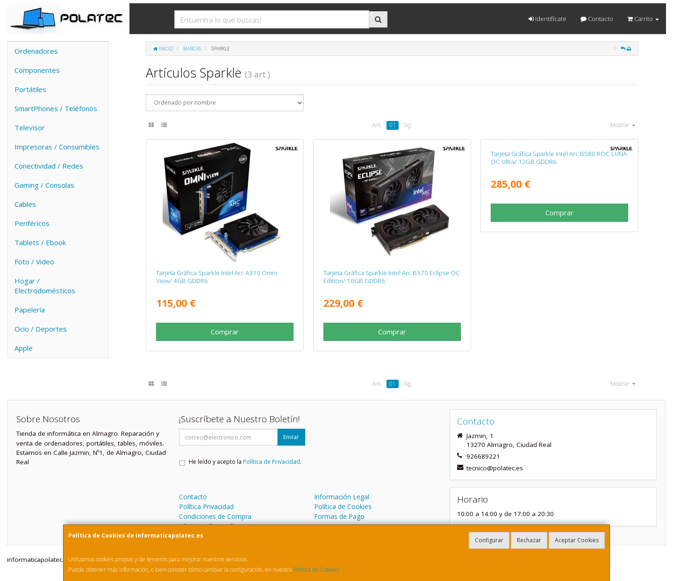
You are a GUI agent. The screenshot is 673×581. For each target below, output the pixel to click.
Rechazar (529, 540)
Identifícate (547, 18)
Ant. (377, 125)
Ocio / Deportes (40, 328)
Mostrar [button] (623, 125)
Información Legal (341, 496)
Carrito (643, 18)
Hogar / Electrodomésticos (44, 285)
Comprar (225, 331)
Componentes (37, 70)
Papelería (29, 309)
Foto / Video (34, 261)
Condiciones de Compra (215, 516)
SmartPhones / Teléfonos (55, 108)
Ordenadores (36, 51)
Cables (25, 204)
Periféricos (32, 223)
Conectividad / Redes (48, 165)
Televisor (29, 127)
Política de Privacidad (271, 462)
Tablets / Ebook (40, 242)
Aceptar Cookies (577, 540)
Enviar (291, 437)
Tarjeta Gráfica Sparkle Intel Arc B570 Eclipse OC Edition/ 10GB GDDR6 (391, 277)
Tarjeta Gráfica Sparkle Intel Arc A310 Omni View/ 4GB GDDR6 (216, 277)
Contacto (596, 18)
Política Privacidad (206, 506)
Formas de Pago (339, 516)
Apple (23, 348)
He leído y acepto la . (245, 462)
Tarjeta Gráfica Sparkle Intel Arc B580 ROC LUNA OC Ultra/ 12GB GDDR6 (559, 277)
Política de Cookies (316, 570)
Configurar (489, 540)
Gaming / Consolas (44, 185)
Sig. (407, 125)
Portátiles (30, 89)
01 (392, 125)
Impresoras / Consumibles (57, 146)
